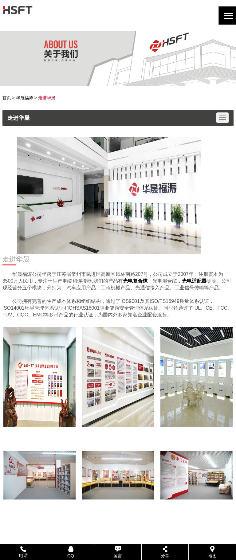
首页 (6, 97)
